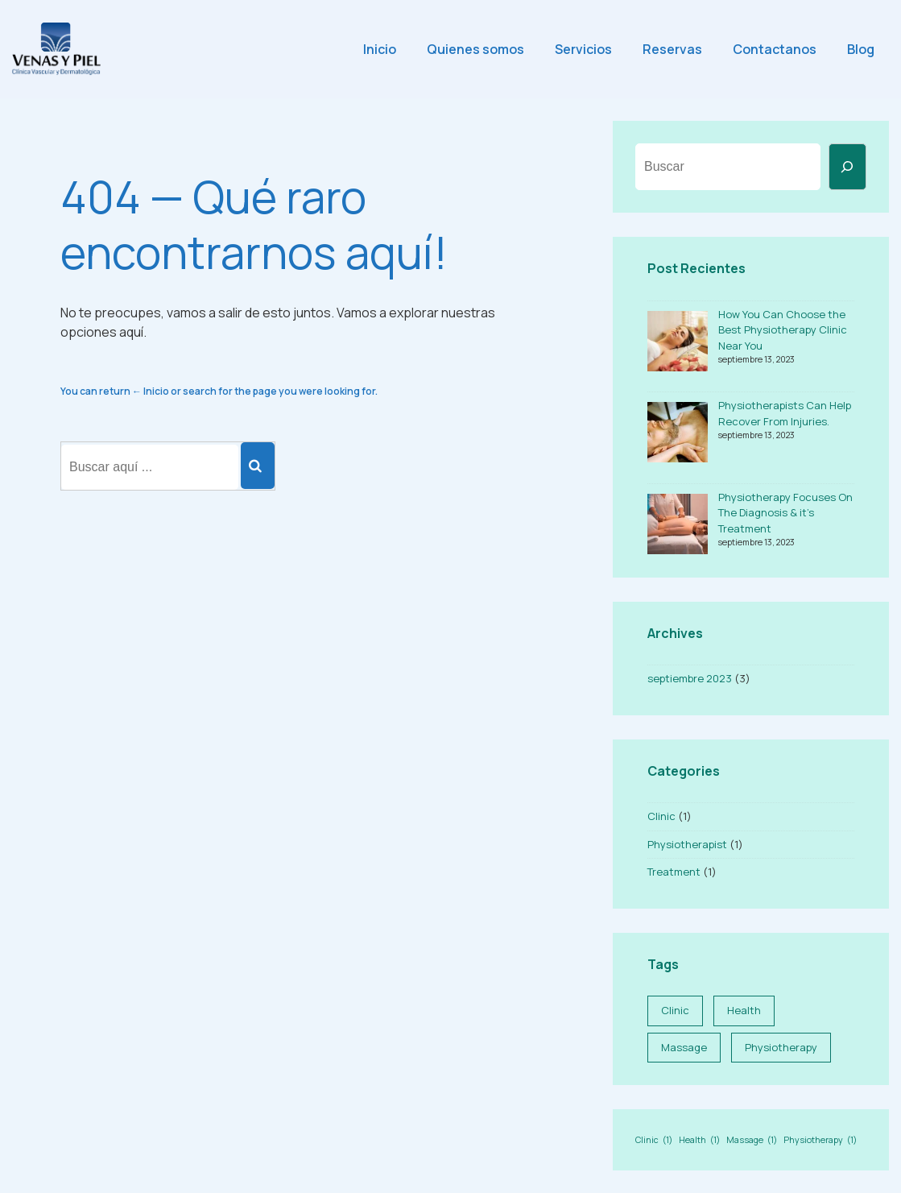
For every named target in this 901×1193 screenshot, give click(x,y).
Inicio (379, 49)
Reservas (672, 49)
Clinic (661, 816)
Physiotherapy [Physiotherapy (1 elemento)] (781, 1047)
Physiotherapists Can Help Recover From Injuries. (784, 413)
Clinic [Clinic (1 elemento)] (675, 1010)
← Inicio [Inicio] (150, 391)
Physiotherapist (687, 844)
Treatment (674, 871)
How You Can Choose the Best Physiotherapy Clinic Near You (782, 330)
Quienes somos (475, 49)
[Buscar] (847, 166)
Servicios (583, 49)
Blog (860, 49)
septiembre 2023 (689, 678)
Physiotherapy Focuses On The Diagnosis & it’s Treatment (785, 513)
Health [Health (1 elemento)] (744, 1010)
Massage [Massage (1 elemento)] (684, 1047)
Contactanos (774, 49)
